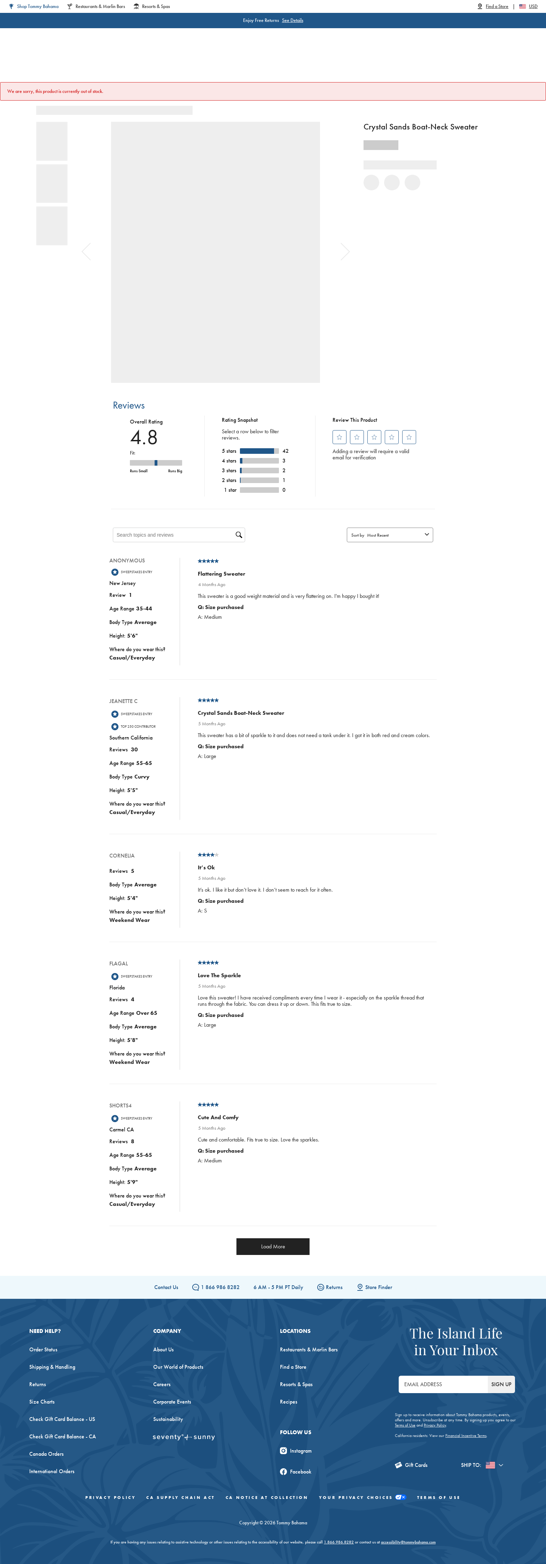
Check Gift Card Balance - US (62, 1419)
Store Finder (374, 1287)
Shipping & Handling (52, 1367)
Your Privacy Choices (363, 1498)
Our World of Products (178, 1367)
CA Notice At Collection (267, 1497)
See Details (292, 20)
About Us (163, 1349)
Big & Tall (201, 62)
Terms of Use (405, 1425)
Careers (162, 1384)
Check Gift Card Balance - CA (62, 1436)
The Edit (343, 62)
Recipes (288, 1401)
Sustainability (168, 1419)
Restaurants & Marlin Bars (309, 1349)
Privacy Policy (435, 1425)
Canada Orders (46, 1454)
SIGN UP (501, 1384)
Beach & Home (301, 62)
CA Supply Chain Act (180, 1497)
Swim (261, 62)
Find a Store (293, 1367)
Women (140, 62)
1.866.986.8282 (339, 1542)
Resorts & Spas (296, 1384)
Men (170, 62)
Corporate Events (172, 1401)
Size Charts (42, 1401)
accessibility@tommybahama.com (408, 1542)
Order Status (43, 1349)
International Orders (52, 1471)
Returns (330, 1287)
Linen (234, 62)
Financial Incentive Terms (465, 1435)
